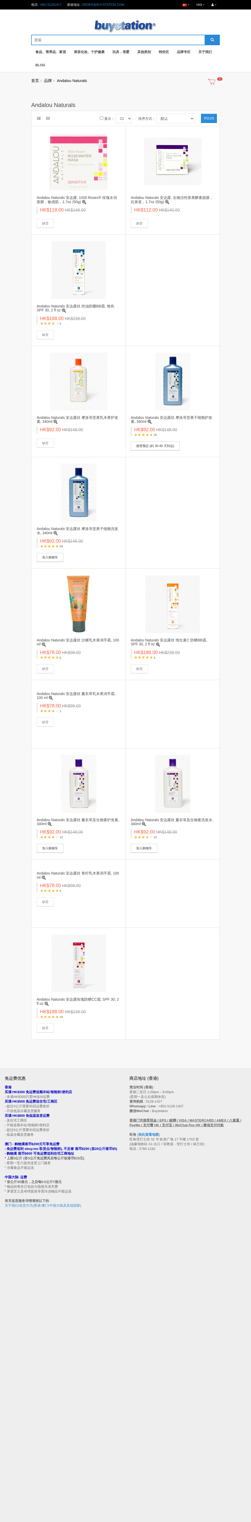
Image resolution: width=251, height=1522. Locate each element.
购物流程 (11, 1384)
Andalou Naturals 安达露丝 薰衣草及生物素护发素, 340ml (78, 822)
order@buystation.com (103, 5)
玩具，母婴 (120, 52)
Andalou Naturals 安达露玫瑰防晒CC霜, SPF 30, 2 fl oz (78, 1001)
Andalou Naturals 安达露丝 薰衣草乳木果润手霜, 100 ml (76, 696)
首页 (35, 80)
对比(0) (209, 118)
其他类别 (144, 52)
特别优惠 (11, 1452)
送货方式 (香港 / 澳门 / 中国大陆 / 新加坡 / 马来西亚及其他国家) (49, 1394)
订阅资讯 (135, 1462)
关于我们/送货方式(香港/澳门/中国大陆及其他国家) (43, 1205)
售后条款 (11, 1379)
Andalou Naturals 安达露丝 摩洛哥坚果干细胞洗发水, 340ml (77, 531)
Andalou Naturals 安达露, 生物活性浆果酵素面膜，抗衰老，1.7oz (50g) (172, 200)
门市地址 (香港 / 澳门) (20, 1389)
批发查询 (11, 1404)
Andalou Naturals (72, 80)
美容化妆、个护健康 (89, 52)
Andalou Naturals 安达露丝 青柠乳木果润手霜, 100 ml (78, 875)
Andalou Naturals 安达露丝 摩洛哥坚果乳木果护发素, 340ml (77, 419)
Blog (40, 65)
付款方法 (11, 1399)
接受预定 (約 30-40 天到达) (155, 446)
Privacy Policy (144, 1519)
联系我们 (135, 1374)
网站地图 (135, 1379)
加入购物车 (50, 557)
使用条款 (11, 1419)
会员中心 (135, 1447)
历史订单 (135, 1452)
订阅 (26, 1336)
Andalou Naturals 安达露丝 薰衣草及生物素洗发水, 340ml (172, 822)
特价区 (164, 52)
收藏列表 (135, 1457)
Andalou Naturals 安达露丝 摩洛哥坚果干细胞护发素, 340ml (171, 419)
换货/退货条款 (14, 1409)
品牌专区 (183, 52)
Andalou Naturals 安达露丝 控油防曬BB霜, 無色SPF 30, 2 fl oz (75, 308)
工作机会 (11, 1424)
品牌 (48, 80)
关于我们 (205, 52)
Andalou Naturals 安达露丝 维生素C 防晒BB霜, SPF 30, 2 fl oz (169, 642)
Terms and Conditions (112, 1519)
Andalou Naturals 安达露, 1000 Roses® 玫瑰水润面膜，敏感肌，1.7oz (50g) (77, 200)
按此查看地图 (148, 1135)
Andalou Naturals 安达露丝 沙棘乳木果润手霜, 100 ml (78, 642)
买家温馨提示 (14, 1374)
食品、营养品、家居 (50, 52)
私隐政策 (11, 1414)
